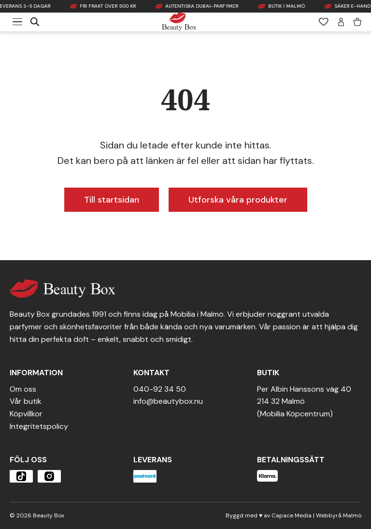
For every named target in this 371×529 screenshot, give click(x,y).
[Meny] (17, 21)
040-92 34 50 (159, 389)
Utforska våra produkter (237, 200)
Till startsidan (111, 200)
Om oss (23, 389)
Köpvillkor (26, 414)
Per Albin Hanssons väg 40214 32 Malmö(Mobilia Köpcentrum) (304, 401)
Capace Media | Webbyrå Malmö (316, 515)
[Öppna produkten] (21, 476)
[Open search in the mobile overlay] (35, 21)
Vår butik (26, 401)
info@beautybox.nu (168, 401)
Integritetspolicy (39, 426)
